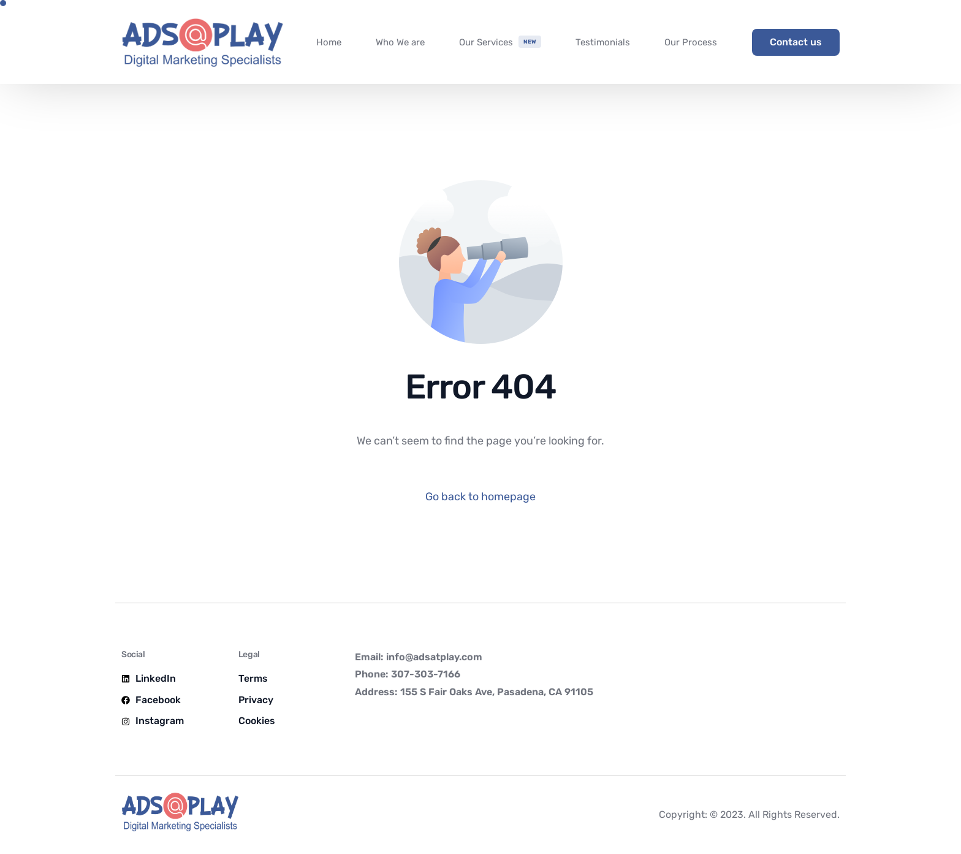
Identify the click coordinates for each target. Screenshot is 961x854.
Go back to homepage (480, 496)
